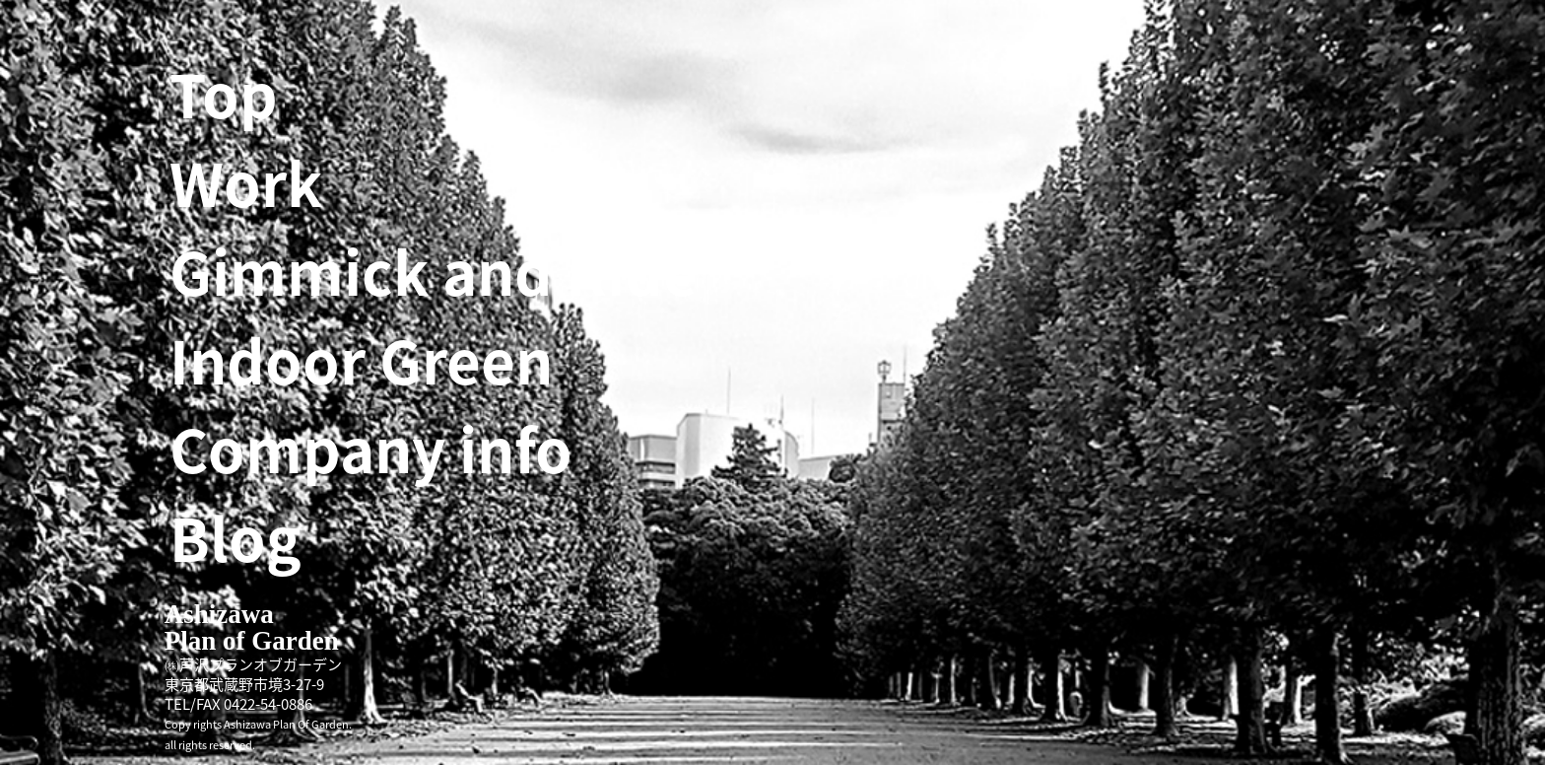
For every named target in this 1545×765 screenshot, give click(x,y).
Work (245, 182)
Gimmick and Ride (433, 270)
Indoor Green (361, 359)
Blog (235, 537)
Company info (370, 448)
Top (223, 93)
